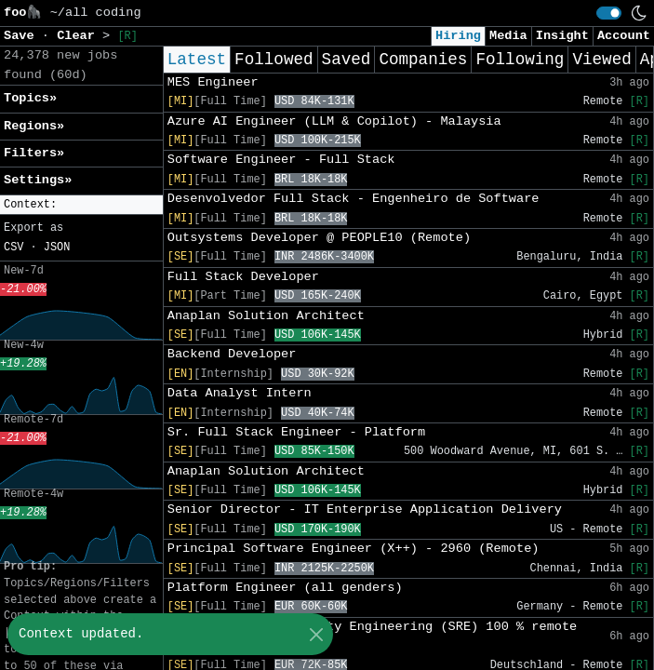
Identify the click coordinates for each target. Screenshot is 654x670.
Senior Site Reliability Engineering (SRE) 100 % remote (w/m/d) (372, 636)
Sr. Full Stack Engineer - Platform (296, 432)
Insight (562, 36)
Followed (273, 59)
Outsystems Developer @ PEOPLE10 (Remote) (319, 238)
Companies (423, 59)
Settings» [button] (38, 180)
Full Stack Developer (243, 277)
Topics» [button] (30, 98)
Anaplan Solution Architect (266, 316)
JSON (57, 247)
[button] (81, 205)
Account (623, 36)
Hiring (458, 36)
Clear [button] (79, 36)
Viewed (601, 59)
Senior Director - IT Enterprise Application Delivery (364, 509)
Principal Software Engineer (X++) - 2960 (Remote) (353, 549)
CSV (13, 247)
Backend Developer (232, 354)
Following (519, 59)
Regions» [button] (34, 126)
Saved (346, 59)
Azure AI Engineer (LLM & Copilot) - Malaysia (334, 121)
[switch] (608, 13)
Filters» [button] (34, 153)
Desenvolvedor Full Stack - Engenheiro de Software (353, 199)
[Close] (316, 634)
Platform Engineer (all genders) (285, 588)
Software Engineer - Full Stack (281, 160)
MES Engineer (213, 82)
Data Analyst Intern (239, 393)
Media (508, 36)
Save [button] (23, 36)
